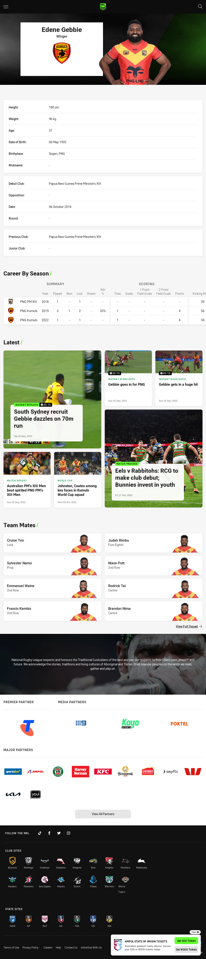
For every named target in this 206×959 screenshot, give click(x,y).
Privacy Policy (30, 947)
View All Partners (103, 814)
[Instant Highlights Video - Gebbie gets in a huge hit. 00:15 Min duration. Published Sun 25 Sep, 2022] (179, 378)
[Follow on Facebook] (49, 833)
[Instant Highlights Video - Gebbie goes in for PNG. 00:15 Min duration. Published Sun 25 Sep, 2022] (128, 378)
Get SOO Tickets (186, 940)
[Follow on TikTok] (39, 833)
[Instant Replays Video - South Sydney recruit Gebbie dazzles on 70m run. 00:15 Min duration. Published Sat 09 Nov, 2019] (52, 399)
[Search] (200, 6)
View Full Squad (189, 626)
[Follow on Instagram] (68, 833)
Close (195, 932)
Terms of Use (11, 947)
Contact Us (71, 947)
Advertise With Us (91, 947)
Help (58, 947)
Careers (48, 947)
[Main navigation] (5, 6)
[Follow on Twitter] (59, 833)
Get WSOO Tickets (186, 949)
